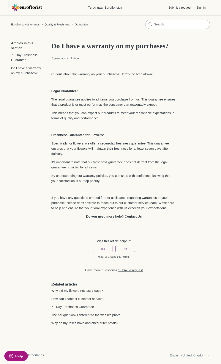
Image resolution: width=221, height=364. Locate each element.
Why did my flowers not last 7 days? (77, 290)
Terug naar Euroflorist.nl (105, 7)
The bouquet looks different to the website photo (85, 315)
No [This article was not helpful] (125, 248)
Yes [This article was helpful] (103, 248)
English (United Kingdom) (190, 355)
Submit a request (179, 7)
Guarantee (81, 24)
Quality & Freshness (57, 24)
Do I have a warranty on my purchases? (26, 70)
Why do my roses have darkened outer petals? (84, 323)
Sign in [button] (201, 7)
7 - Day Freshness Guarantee (24, 57)
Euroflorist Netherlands (25, 24)
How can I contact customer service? (77, 299)
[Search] (177, 24)
